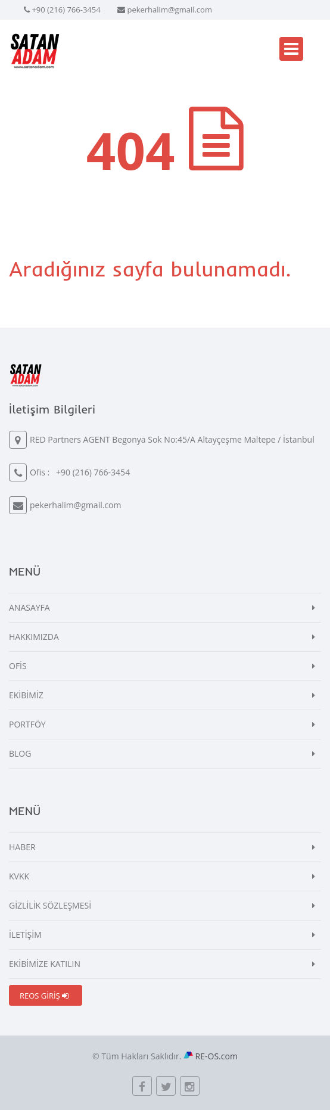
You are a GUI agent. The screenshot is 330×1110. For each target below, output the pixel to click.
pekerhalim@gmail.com (169, 9)
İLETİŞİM (25, 934)
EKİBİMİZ (26, 695)
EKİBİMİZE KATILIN (44, 963)
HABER (22, 847)
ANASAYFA (29, 607)
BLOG (20, 753)
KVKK (19, 876)
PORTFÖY (27, 724)
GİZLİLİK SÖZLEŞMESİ (50, 905)
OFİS (18, 665)
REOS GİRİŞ (44, 995)
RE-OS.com (216, 1056)
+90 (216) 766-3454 (66, 9)
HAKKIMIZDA (34, 636)
